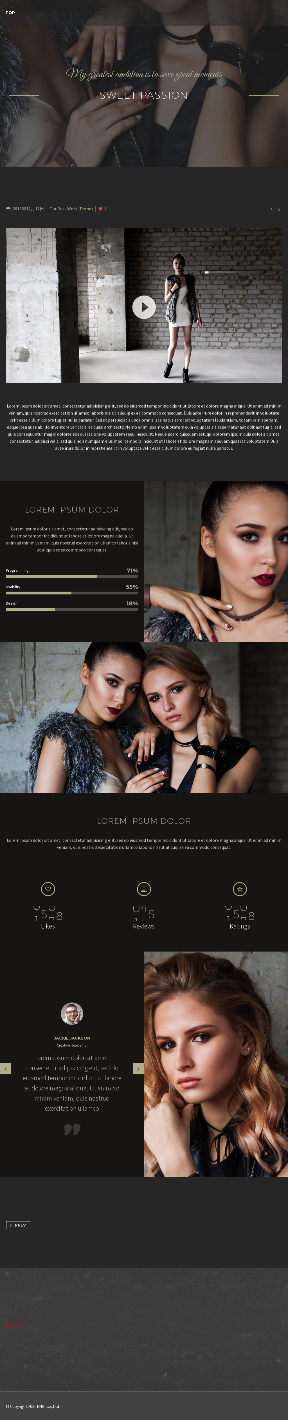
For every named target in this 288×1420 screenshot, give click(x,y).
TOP (10, 12)
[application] (144, 305)
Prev (16, 1225)
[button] (144, 305)
